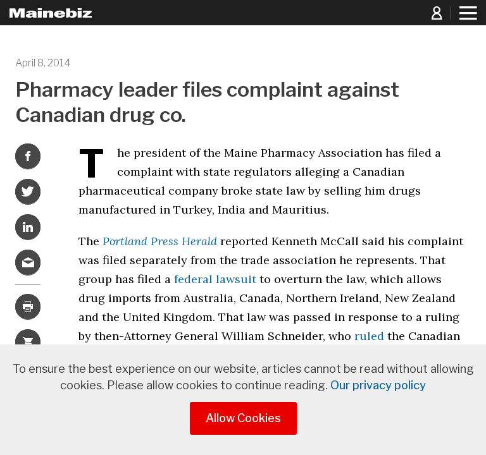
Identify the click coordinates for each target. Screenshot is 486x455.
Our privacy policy (378, 385)
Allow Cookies (243, 418)
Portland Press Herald (160, 241)
